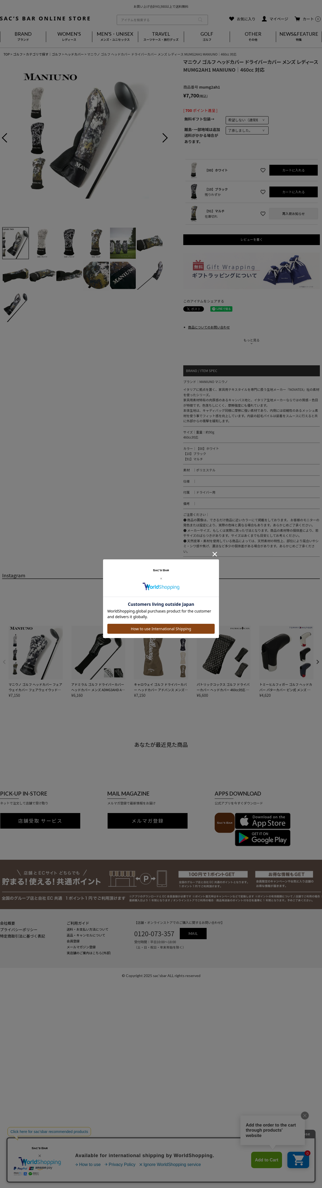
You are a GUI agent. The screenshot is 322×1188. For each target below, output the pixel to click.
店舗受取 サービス (40, 821)
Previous (8, 138)
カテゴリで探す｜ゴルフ (43, 54)
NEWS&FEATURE (299, 37)
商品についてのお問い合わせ (209, 327)
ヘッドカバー (74, 54)
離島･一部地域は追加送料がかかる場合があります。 (202, 135)
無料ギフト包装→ (199, 119)
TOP (6, 54)
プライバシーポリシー (19, 929)
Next (161, 138)
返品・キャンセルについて (86, 935)
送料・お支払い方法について (88, 929)
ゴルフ (18, 54)
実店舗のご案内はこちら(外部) (89, 952)
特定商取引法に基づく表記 (22, 936)
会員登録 (73, 941)
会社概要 (7, 923)
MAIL (193, 933)
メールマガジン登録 (81, 947)
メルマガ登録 (147, 821)
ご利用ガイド (78, 923)
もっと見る (251, 340)
